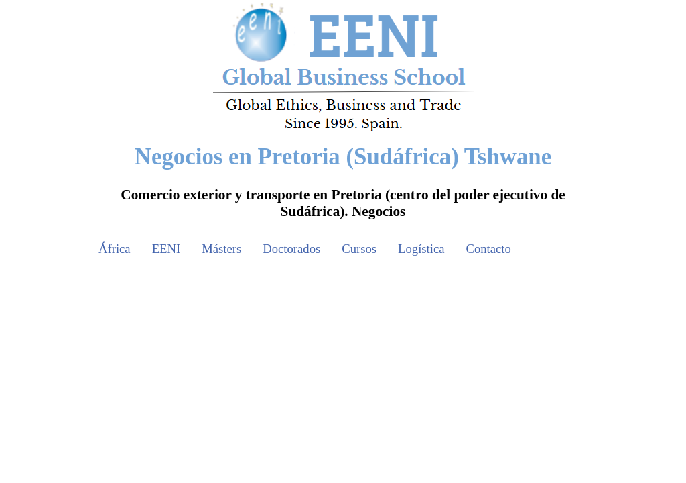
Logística (421, 248)
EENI (166, 248)
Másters (221, 248)
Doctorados (291, 248)
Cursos (359, 248)
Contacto (488, 248)
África (114, 248)
